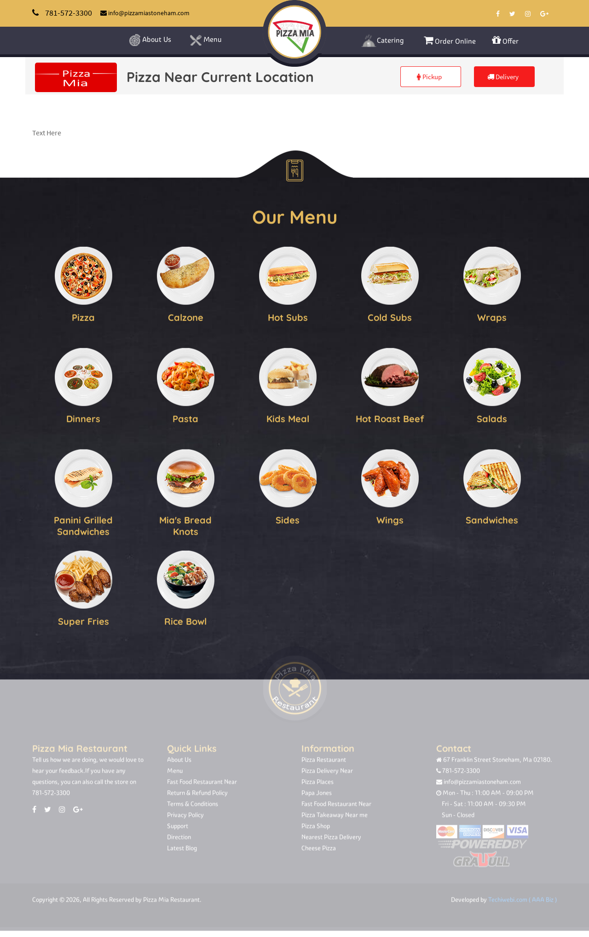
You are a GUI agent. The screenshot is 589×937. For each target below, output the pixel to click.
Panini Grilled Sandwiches (83, 524)
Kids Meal (287, 418)
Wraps (492, 316)
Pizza (83, 316)
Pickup (429, 76)
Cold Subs (390, 316)
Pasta (185, 418)
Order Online (450, 40)
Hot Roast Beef (390, 418)
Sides (288, 519)
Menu (206, 40)
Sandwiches (492, 519)
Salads (492, 418)
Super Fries (83, 620)
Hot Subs (288, 316)
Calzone (185, 316)
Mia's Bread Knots (185, 524)
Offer (505, 40)
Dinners (83, 418)
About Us (149, 40)
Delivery (503, 76)
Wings (390, 519)
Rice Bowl (185, 620)
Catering (382, 41)
